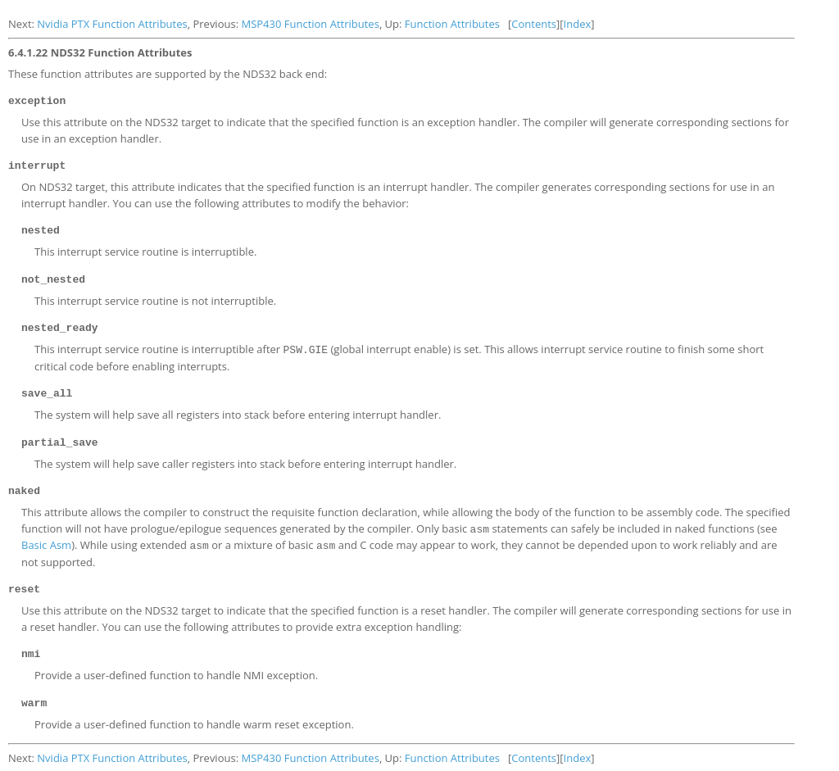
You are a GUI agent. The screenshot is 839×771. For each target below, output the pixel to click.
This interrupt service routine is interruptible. (145, 249)
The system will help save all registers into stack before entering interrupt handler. (237, 408)
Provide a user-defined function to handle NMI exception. (176, 664)
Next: (22, 23)
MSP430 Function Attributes (310, 23)
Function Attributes (452, 23)
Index (578, 23)
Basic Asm (46, 536)
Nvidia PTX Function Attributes (112, 23)
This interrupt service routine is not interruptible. (155, 297)
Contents (533, 23)
